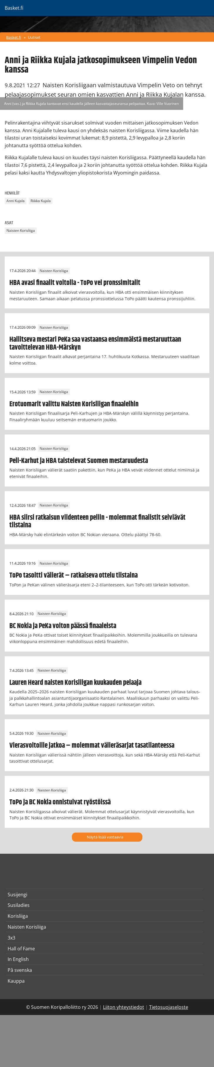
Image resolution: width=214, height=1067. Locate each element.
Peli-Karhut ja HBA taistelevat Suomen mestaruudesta (78, 461)
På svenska (20, 970)
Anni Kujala (15, 201)
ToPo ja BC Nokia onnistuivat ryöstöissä (60, 802)
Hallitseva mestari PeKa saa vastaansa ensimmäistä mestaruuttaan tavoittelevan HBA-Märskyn (95, 343)
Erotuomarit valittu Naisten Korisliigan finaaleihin (74, 404)
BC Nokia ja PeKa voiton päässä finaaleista (62, 626)
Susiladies (19, 905)
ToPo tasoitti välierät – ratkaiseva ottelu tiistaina (73, 575)
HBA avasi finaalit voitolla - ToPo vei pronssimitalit (74, 283)
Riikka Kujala (41, 201)
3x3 (11, 938)
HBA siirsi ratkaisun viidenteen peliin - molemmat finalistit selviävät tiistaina (97, 521)
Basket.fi (13, 37)
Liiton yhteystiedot (123, 1007)
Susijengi (17, 894)
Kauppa (16, 981)
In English (18, 959)
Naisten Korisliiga (20, 230)
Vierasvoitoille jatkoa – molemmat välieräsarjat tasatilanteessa (91, 745)
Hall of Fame (21, 948)
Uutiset (34, 37)
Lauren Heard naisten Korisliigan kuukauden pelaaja (75, 682)
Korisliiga (18, 916)
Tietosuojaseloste (168, 1007)
